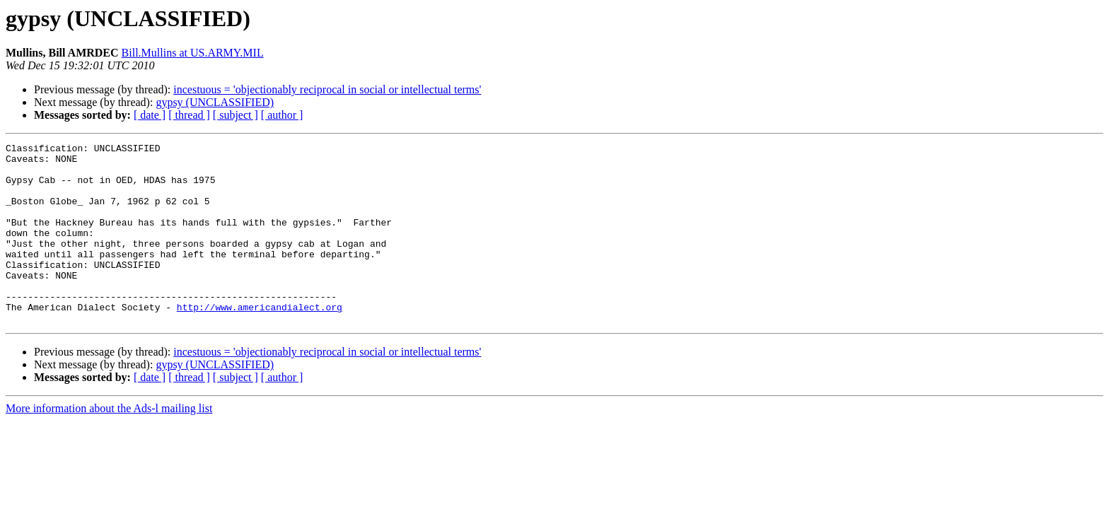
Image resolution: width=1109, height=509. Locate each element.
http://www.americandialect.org (259, 340)
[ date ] (150, 115)
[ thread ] (189, 115)
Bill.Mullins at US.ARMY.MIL (193, 53)
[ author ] (282, 115)
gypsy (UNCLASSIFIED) (215, 102)
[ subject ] (235, 115)
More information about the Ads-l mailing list (109, 444)
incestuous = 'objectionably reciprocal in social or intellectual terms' (327, 89)
